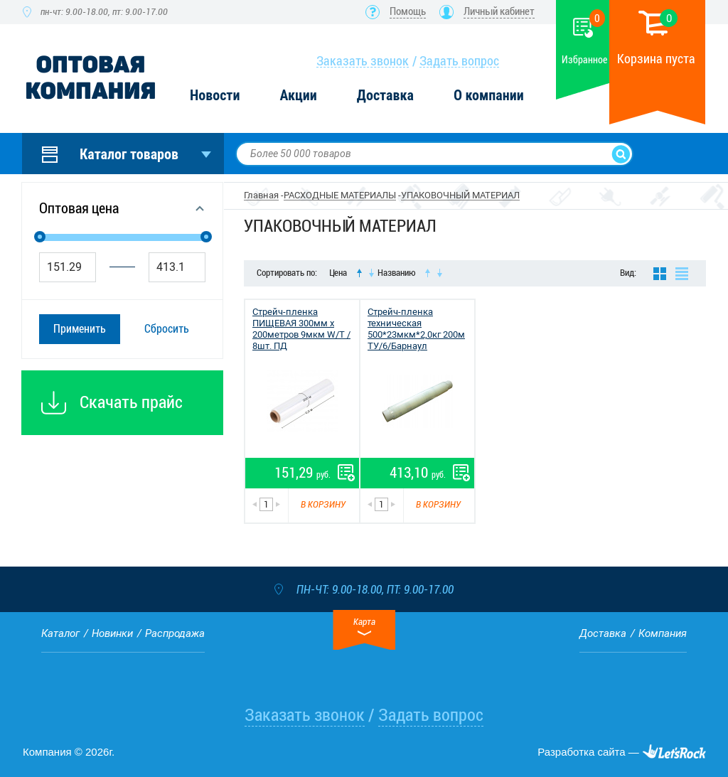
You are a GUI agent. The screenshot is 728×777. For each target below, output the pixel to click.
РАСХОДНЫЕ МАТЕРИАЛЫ (340, 195)
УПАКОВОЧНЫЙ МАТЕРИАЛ (460, 195)
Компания (662, 633)
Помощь (408, 11)
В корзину (323, 504)
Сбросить (166, 329)
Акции (297, 95)
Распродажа (175, 633)
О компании (489, 95)
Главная (261, 195)
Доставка (385, 95)
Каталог (60, 633)
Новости (215, 95)
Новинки (112, 633)
